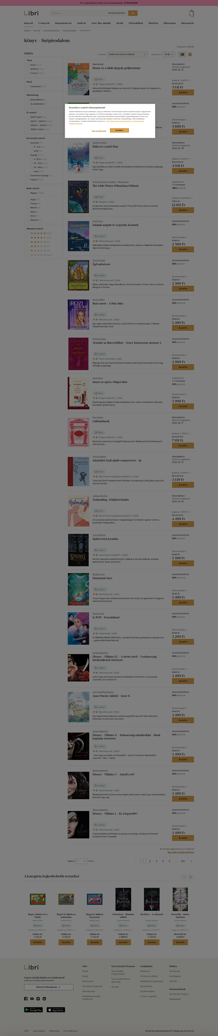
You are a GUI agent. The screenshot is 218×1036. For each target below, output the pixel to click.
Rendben (119, 130)
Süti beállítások (99, 131)
